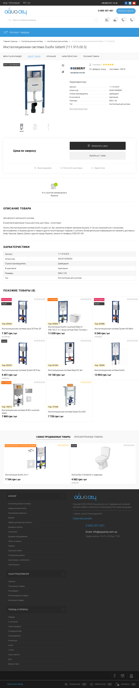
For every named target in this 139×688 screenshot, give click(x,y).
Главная (11, 617)
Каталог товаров (16, 32)
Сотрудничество (14, 631)
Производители (14, 636)
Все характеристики (78, 109)
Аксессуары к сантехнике (18, 560)
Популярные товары (16, 587)
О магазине (13, 622)
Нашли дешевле (43, 168)
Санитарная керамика (17, 513)
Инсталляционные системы (19, 504)
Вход (5, 3)
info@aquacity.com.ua (105, 532)
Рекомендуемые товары (18, 596)
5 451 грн (23, 377)
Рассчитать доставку (71, 168)
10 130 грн (69, 377)
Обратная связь (13, 684)
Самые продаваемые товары (53, 437)
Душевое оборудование (17, 537)
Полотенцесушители (16, 556)
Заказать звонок (125, 11)
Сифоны (11, 546)
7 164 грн (13, 479)
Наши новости (14, 655)
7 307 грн (23, 335)
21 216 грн (102, 479)
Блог (10, 660)
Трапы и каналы (14, 542)
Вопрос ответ (13, 664)
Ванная (11, 518)
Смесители (12, 532)
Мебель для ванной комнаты (20, 523)
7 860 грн (23, 418)
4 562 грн (69, 481)
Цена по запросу (24, 151)
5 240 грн (116, 335)
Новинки (11, 582)
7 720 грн (69, 418)
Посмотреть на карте (82, 519)
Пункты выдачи (14, 627)
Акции (10, 646)
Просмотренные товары (88, 437)
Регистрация (14, 3)
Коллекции (12, 641)
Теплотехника (13, 565)
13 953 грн (116, 377)
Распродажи (13, 591)
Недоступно (98, 168)
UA (29, 3)
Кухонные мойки (15, 551)
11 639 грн (69, 335)
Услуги (11, 650)
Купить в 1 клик (98, 156)
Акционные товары (16, 601)
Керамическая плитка (17, 509)
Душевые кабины (15, 527)
